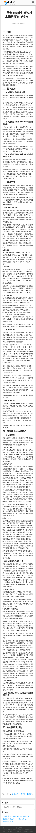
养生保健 (26, 816)
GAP (11, 821)
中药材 (12, 819)
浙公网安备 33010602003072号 (24, 828)
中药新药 (22, 794)
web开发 (18, 819)
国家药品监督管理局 (18, 23)
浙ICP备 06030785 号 (8, 828)
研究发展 (13, 816)
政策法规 (15, 794)
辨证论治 (6, 821)
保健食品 (24, 819)
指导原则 (30, 794)
